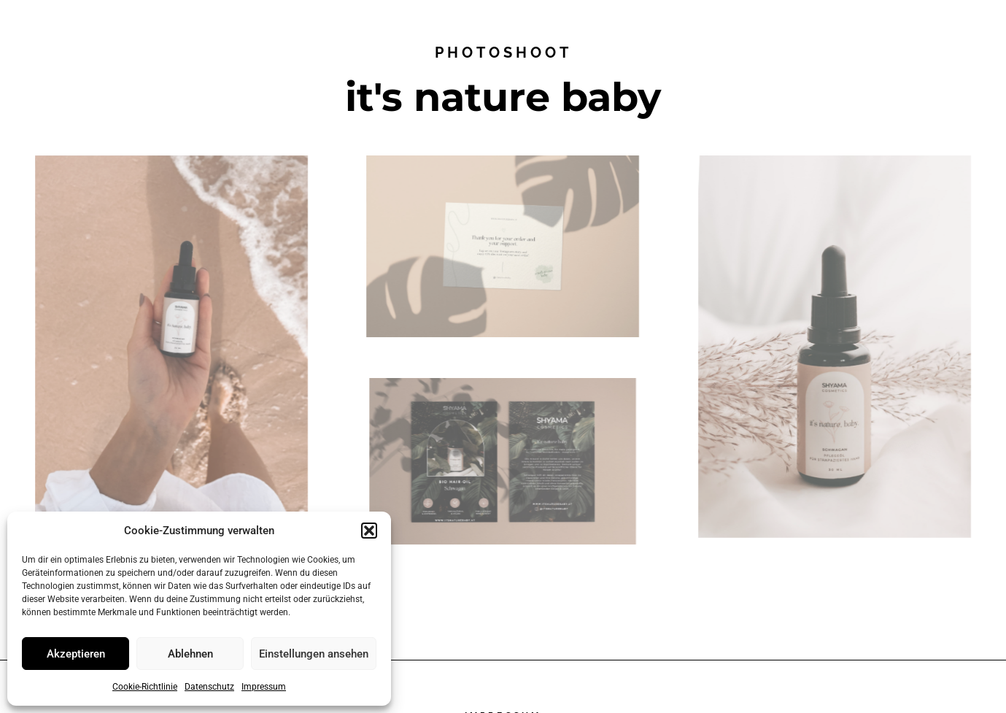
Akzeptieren (76, 653)
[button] (369, 530)
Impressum (263, 687)
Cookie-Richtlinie (144, 687)
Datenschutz (209, 687)
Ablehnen (190, 653)
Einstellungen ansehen (313, 653)
